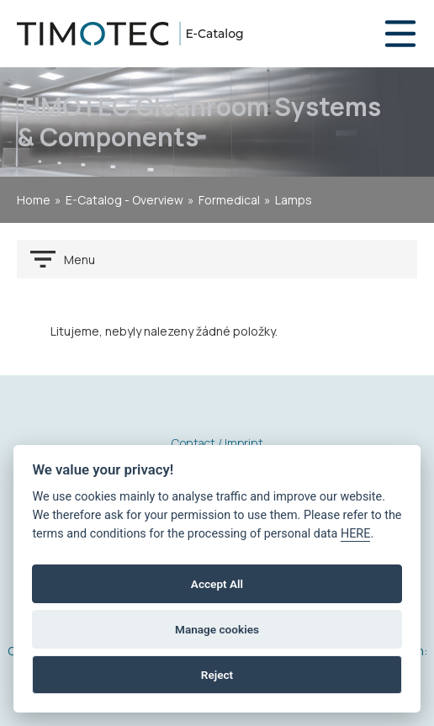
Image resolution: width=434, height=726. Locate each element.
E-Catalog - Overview (124, 200)
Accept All (217, 584)
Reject (217, 674)
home (33, 200)
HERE (356, 534)
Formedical (229, 200)
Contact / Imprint (217, 443)
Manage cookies (217, 629)
